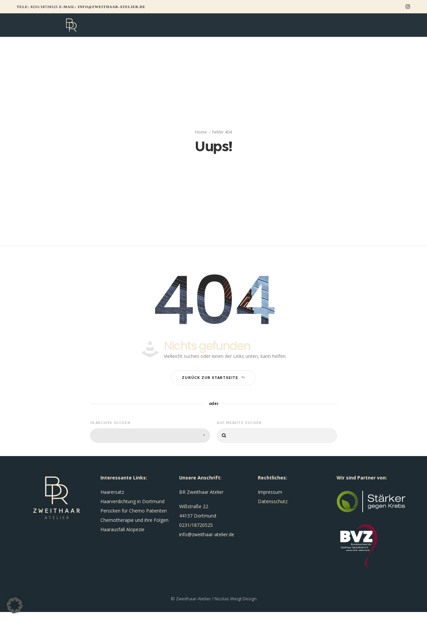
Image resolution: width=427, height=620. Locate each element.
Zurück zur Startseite (213, 385)
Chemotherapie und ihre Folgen (134, 528)
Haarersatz (112, 500)
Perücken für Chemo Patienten (133, 518)
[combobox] (150, 443)
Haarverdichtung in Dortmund (132, 509)
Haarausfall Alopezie (122, 537)
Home (201, 136)
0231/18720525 (44, 7)
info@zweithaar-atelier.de (111, 7)
